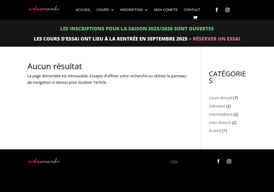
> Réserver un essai (214, 38)
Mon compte (166, 10)
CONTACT (192, 10)
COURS (103, 10)
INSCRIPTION (131, 10)
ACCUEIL (82, 10)
